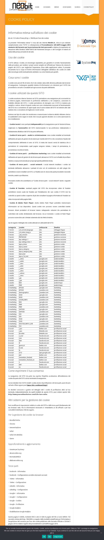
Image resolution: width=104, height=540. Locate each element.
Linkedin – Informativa (17, 486)
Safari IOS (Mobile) (16, 435)
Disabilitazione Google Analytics (20, 511)
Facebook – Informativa (17, 471)
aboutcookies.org (15, 453)
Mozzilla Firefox (15, 420)
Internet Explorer (15, 427)
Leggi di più (58, 536)
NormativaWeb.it (15, 457)
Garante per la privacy (17, 449)
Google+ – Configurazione (18, 497)
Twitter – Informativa (17, 479)
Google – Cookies (15, 500)
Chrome (12, 424)
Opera (12, 438)
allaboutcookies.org (16, 460)
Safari (12, 431)
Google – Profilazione (17, 504)
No (50, 536)
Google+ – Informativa (17, 493)
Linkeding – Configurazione (19, 490)
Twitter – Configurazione (18, 482)
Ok (44, 536)
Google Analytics (15, 508)
